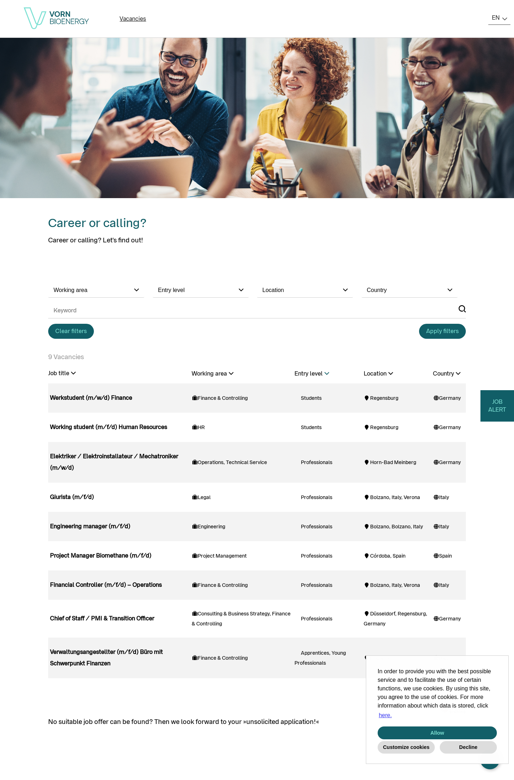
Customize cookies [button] (406, 747)
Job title (62, 373)
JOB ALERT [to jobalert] (497, 405)
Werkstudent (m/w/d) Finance (91, 398)
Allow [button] (437, 733)
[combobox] (499, 18)
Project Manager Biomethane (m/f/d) (100, 555)
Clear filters (71, 331)
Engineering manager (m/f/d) (90, 526)
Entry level (311, 373)
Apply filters (442, 331)
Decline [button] (468, 747)
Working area (212, 373)
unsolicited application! (281, 722)
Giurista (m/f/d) (72, 497)
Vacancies (133, 18)
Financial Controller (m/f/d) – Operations (106, 585)
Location (378, 373)
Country (446, 373)
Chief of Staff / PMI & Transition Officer (102, 618)
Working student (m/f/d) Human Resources (108, 427)
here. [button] (385, 715)
